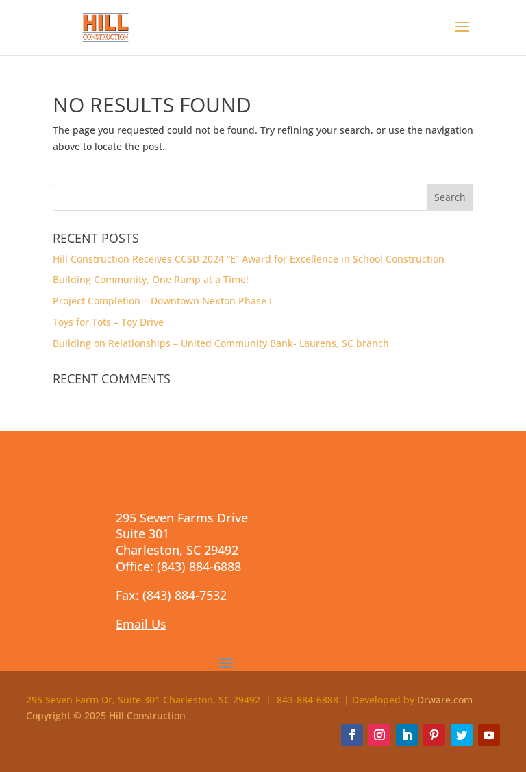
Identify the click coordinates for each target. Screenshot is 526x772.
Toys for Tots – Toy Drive (108, 321)
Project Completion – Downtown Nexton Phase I (162, 300)
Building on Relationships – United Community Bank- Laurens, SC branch (221, 343)
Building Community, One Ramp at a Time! (151, 279)
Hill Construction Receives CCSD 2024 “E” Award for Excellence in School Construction (248, 258)
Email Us (141, 624)
